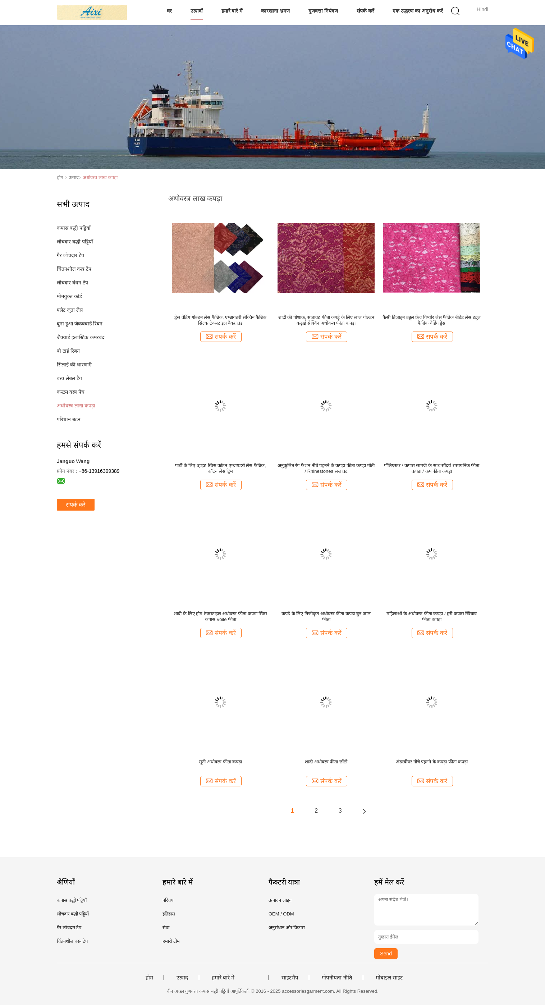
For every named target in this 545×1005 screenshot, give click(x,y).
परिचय (168, 900)
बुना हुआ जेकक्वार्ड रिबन (79, 323)
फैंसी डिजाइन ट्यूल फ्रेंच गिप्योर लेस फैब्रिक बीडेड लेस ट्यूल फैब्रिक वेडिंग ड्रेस (432, 320)
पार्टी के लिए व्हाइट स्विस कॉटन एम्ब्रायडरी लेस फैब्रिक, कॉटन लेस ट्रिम (220, 468)
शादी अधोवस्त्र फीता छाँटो (326, 761)
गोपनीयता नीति (337, 977)
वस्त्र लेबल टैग (69, 378)
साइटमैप (289, 977)
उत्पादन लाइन (280, 900)
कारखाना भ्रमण (275, 11)
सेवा (165, 927)
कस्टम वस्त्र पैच (70, 392)
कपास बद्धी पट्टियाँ (74, 228)
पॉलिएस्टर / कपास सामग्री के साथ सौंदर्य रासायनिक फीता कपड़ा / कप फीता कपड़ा (432, 468)
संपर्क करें (365, 11)
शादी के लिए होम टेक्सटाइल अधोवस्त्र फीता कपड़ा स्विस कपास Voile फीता (220, 616)
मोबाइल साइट (389, 977)
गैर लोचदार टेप (70, 255)
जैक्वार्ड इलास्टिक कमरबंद (80, 337)
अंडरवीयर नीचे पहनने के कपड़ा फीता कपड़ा (432, 761)
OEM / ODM (281, 914)
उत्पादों (197, 11)
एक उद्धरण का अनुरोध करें (418, 11)
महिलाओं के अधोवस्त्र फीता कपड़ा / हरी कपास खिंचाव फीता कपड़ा (431, 616)
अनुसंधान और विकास (287, 927)
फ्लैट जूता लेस (70, 310)
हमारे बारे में (232, 11)
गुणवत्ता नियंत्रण (323, 11)
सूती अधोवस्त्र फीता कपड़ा (220, 761)
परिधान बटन (69, 419)
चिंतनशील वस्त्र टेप (74, 269)
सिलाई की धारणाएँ (74, 364)
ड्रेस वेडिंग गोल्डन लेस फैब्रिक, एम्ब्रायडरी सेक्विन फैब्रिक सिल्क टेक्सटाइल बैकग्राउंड (220, 320)
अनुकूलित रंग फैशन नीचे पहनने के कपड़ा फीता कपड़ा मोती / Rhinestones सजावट (326, 468)
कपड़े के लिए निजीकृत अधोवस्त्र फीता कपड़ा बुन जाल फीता (326, 616)
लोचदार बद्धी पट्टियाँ (75, 242)
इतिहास (168, 914)
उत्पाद (182, 977)
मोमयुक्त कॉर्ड (69, 296)
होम (149, 977)
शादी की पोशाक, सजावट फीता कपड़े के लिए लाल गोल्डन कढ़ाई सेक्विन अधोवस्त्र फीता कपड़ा (326, 320)
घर (169, 11)
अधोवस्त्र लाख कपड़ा (100, 177)
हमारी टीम (171, 941)
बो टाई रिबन (68, 351)
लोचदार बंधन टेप (72, 282)
